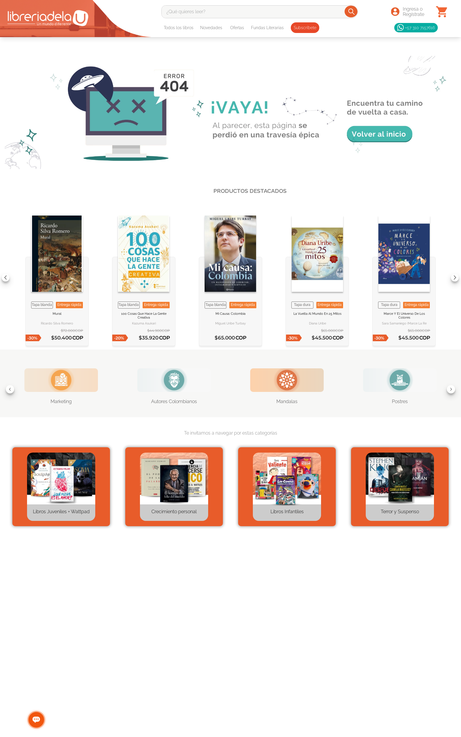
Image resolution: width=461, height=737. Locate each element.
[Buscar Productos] (351, 11)
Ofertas (237, 27)
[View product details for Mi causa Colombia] (230, 278)
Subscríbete (305, 27)
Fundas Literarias (267, 27)
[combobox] (259, 12)
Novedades (211, 27)
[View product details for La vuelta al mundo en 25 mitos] (317, 278)
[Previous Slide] (5, 277)
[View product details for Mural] (57, 278)
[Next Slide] (455, 277)
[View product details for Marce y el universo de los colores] (404, 278)
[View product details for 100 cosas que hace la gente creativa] (144, 278)
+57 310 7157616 (416, 27)
